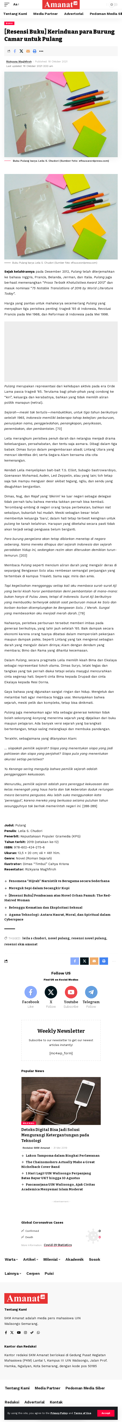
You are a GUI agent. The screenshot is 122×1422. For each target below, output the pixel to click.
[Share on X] (21, 51)
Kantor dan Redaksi (20, 1346)
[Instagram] (25, 1333)
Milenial (29, 1123)
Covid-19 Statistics (58, 1245)
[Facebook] (30, 997)
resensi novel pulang (88, 938)
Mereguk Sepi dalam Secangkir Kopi (39, 888)
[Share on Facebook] (15, 51)
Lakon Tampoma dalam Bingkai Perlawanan (63, 1156)
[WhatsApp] (38, 1333)
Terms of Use (82, 1413)
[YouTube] (18, 1333)
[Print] (35, 51)
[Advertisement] (61, 351)
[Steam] (32, 1333)
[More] (41, 51)
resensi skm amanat (20, 944)
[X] (51, 997)
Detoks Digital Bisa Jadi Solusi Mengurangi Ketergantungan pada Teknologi (55, 1135)
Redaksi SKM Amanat (36, 1147)
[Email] (28, 51)
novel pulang (59, 938)
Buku (9, 23)
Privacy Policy (59, 1413)
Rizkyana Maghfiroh (19, 61)
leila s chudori (34, 938)
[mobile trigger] (8, 4)
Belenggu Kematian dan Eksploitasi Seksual (45, 908)
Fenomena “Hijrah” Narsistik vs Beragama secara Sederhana (59, 881)
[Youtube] (71, 997)
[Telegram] (91, 997)
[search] (102, 5)
